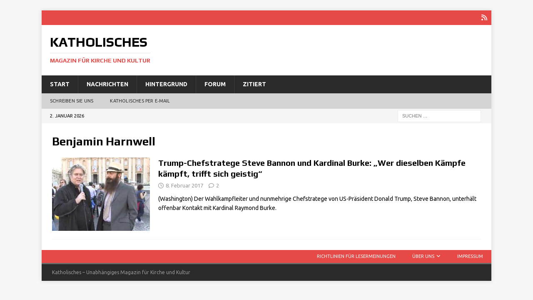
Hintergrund (166, 84)
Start (60, 84)
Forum (215, 84)
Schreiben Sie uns (71, 100)
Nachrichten (107, 84)
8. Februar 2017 (184, 185)
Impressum (470, 256)
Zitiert (254, 84)
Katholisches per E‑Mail (140, 100)
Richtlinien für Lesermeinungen (356, 256)
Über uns (423, 256)
